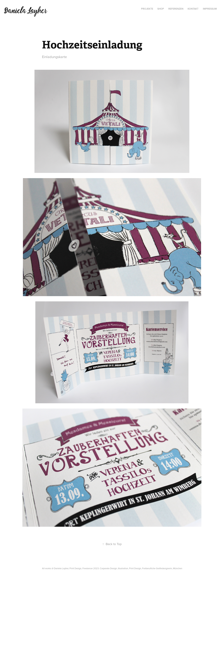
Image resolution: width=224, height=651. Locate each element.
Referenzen (175, 8)
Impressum (210, 8)
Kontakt (193, 8)
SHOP (160, 8)
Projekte (147, 8)
